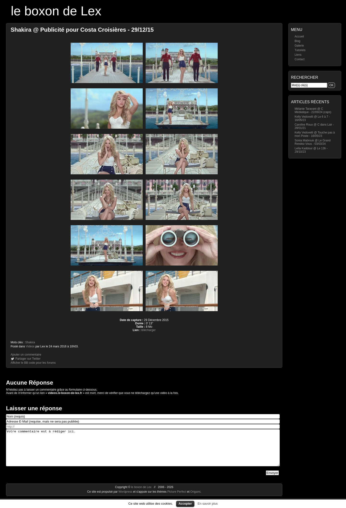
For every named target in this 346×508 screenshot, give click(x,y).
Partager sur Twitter (27, 358)
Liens (298, 54)
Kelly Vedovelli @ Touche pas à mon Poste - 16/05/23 (315, 134)
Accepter (185, 503)
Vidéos (30, 346)
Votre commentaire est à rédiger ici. (143, 451)
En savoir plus (208, 503)
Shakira (30, 342)
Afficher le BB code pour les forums (33, 362)
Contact (299, 59)
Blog (297, 41)
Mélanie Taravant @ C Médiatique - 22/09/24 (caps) (313, 110)
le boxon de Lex (56, 11)
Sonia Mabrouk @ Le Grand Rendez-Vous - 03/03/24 (313, 142)
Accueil (299, 36)
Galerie (299, 45)
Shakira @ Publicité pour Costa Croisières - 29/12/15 (82, 29)
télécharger (148, 330)
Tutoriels (300, 50)
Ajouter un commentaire (26, 354)
